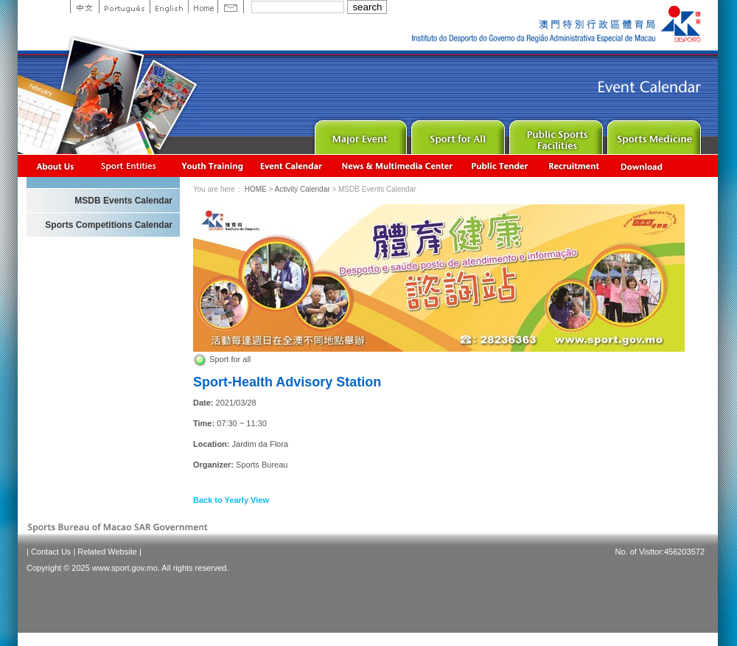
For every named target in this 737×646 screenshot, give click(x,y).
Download (642, 165)
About (55, 165)
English (169, 6)
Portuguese (124, 6)
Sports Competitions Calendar (108, 225)
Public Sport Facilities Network (555, 134)
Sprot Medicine (653, 134)
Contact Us (51, 551)
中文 (84, 6)
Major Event (359, 134)
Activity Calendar (292, 165)
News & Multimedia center (396, 165)
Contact (230, 6)
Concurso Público (500, 165)
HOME (256, 189)
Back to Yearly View (231, 500)
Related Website (107, 551)
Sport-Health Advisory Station (287, 382)
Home (202, 6)
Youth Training (213, 165)
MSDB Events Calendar (123, 200)
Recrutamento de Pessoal (574, 165)
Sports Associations (128, 165)
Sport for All (457, 134)
